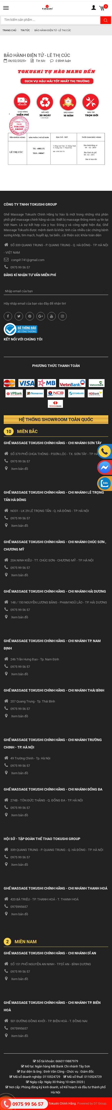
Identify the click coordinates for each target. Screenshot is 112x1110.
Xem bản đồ (19, 469)
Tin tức (25, 30)
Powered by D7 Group (91, 1103)
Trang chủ (9, 30)
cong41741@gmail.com (27, 260)
